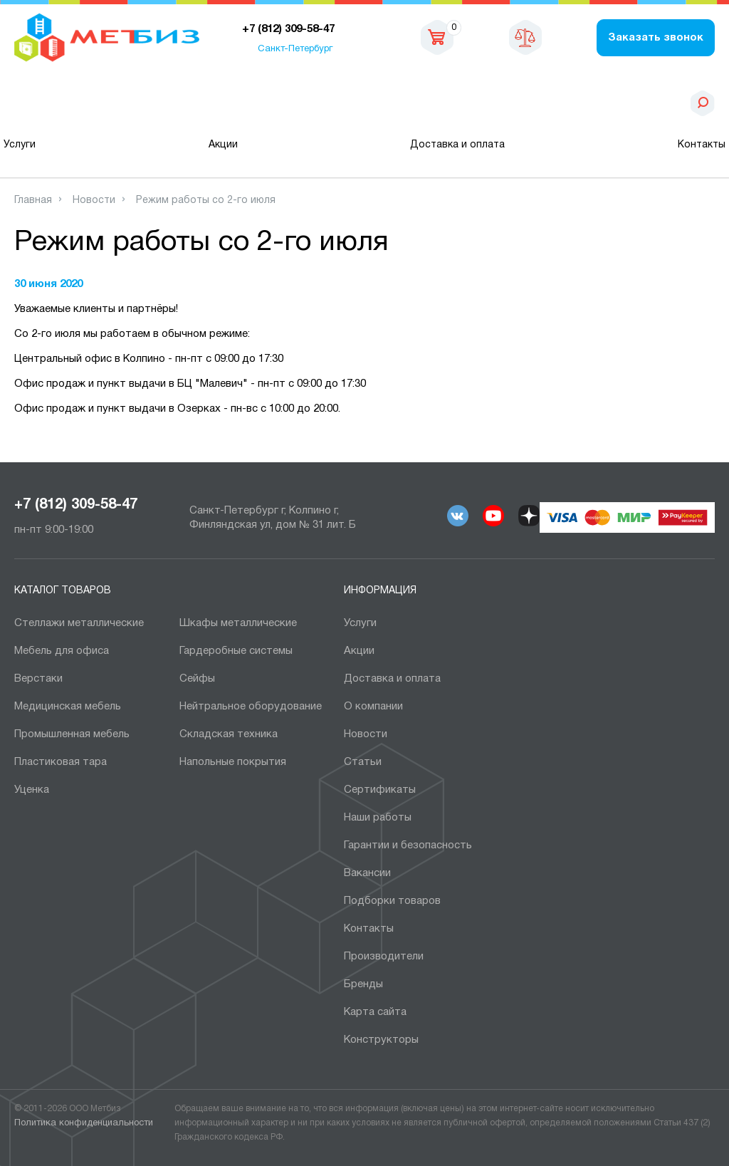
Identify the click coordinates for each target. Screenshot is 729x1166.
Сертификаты (380, 790)
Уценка (31, 790)
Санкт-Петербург (295, 49)
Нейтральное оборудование (250, 707)
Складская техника (228, 734)
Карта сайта (375, 1012)
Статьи (363, 762)
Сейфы (197, 679)
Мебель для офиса (61, 651)
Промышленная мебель (72, 734)
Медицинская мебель (67, 707)
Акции (223, 145)
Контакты (701, 145)
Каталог (87, 103)
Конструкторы (381, 1040)
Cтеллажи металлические (79, 623)
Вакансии (367, 873)
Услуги (20, 145)
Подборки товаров (392, 901)
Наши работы (377, 818)
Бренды (363, 984)
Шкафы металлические (238, 623)
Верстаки (38, 679)
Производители (384, 957)
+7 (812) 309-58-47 (75, 505)
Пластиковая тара (60, 762)
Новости (365, 734)
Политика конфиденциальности (83, 1123)
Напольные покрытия (232, 762)
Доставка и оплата (457, 145)
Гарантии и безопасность (408, 845)
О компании (373, 707)
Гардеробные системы (236, 651)
